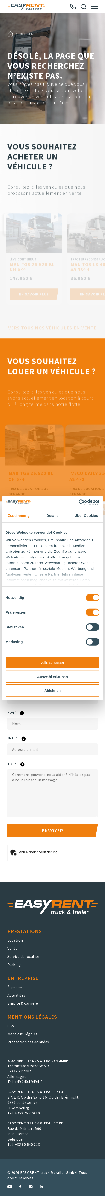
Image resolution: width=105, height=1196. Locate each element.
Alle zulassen (52, 663)
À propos (15, 987)
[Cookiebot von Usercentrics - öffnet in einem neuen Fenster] (78, 502)
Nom (24, 713)
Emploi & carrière (22, 1003)
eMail (24, 739)
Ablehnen (52, 690)
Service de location (24, 956)
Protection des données (28, 1042)
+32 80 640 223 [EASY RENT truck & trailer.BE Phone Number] (27, 1144)
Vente (12, 948)
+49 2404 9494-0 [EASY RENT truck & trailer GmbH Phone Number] (29, 1081)
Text (24, 764)
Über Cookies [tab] (86, 515)
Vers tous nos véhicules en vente (52, 338)
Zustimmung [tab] (19, 515)
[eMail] (52, 749)
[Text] (52, 793)
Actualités (16, 995)
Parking (14, 964)
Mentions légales (22, 1033)
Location (15, 940)
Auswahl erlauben (52, 676)
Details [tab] (52, 515)
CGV (10, 1025)
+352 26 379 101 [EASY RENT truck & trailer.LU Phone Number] (28, 1113)
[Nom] (52, 724)
